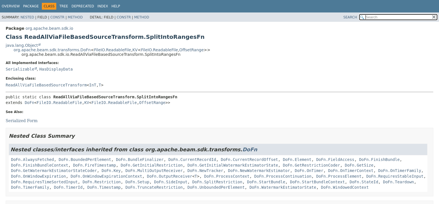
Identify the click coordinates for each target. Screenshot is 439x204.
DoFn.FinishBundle (379, 159)
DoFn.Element (297, 159)
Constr (57, 17)
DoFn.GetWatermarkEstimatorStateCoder (54, 170)
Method (75, 17)
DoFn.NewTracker (205, 170)
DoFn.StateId (364, 182)
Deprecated (83, 6)
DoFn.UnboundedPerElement (216, 187)
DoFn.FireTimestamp (94, 165)
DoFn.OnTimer (309, 170)
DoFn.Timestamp (104, 187)
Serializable (20, 69)
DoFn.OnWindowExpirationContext (106, 176)
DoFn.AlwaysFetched (32, 159)
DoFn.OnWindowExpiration (38, 176)
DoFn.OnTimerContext (350, 170)
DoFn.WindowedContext (345, 187)
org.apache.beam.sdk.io (49, 28)
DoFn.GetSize (359, 165)
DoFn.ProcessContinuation (282, 176)
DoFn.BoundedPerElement (85, 159)
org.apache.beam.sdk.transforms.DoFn (52, 50)
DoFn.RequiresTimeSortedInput (44, 182)
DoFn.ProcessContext (226, 176)
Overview (11, 6)
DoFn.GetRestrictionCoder (311, 165)
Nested (27, 17)
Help (115, 6)
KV (135, 50)
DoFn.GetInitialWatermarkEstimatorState (233, 165)
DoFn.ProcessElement (338, 176)
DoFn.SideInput (171, 182)
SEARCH (350, 17)
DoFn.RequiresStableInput (394, 176)
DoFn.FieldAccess (335, 159)
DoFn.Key (111, 170)
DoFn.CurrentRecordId (192, 159)
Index (102, 6)
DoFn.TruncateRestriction (154, 187)
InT (92, 85)
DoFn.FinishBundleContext (39, 165)
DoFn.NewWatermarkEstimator (259, 170)
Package (31, 6)
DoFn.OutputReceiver (169, 176)
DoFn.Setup (137, 182)
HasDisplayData (56, 69)
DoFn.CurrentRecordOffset (249, 159)
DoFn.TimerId (68, 187)
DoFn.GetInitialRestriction (152, 165)
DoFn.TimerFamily (30, 187)
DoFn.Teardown (398, 182)
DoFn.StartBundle (266, 182)
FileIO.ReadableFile (112, 50)
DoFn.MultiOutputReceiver (154, 170)
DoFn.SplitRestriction (217, 182)
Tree (63, 6)
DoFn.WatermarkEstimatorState (282, 187)
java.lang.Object (22, 45)
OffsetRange (191, 50)
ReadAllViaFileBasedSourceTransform (46, 85)
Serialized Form (22, 120)
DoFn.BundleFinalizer (140, 159)
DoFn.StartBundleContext (317, 182)
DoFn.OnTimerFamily (399, 170)
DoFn (29, 102)
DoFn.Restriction (102, 182)
